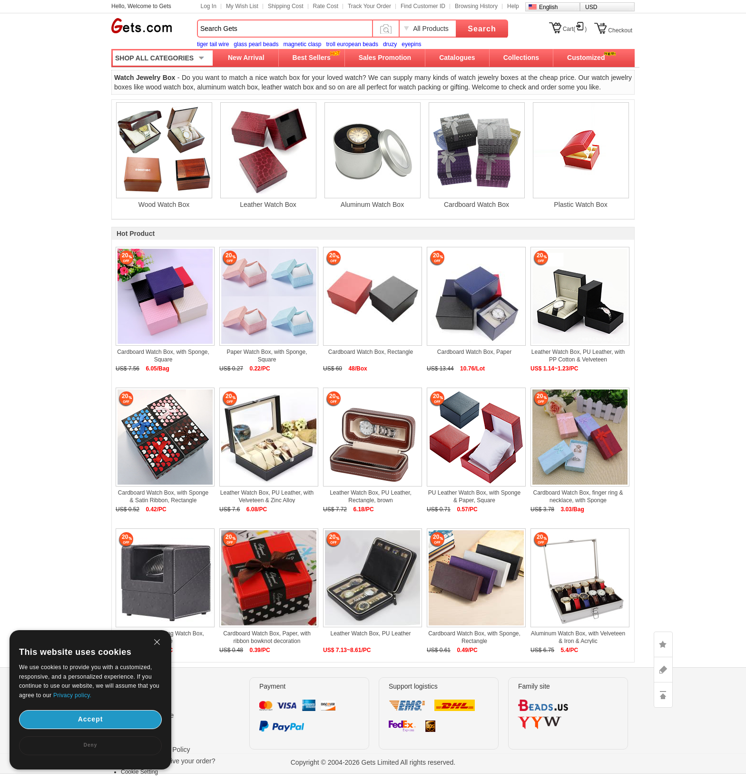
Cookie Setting (139, 772)
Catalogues (457, 57)
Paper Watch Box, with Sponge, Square (267, 356)
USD (591, 7)
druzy (390, 44)
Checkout (620, 30)
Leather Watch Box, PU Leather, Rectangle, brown (371, 496)
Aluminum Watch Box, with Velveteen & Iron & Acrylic (578, 637)
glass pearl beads (256, 44)
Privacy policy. (72, 695)
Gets (141, 26)
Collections (521, 57)
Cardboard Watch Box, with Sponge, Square (163, 356)
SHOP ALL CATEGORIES (154, 58)
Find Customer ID (423, 6)
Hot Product (136, 233)
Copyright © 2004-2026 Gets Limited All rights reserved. (373, 762)
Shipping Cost (286, 6)
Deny (90, 745)
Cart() (575, 29)
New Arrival (246, 57)
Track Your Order (369, 6)
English (548, 7)
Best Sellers (312, 57)
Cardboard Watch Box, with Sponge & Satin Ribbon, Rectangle (163, 496)
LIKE (663, 644)
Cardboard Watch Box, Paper (474, 352)
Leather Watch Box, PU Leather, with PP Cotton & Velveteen (578, 356)
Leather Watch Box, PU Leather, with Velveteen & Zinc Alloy (267, 496)
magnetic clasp (302, 44)
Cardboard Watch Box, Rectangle (370, 352)
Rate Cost (325, 6)
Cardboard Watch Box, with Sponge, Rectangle (474, 637)
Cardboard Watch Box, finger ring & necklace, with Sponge (578, 496)
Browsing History (476, 6)
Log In (208, 6)
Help (513, 6)
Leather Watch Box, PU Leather (371, 633)
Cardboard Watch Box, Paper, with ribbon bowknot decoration (267, 637)
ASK (663, 669)
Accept (90, 719)
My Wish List (242, 6)
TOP (663, 694)
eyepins (411, 44)
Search (482, 29)
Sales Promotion (385, 57)
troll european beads (352, 44)
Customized (586, 57)
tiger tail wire (213, 44)
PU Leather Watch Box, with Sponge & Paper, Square (474, 496)
